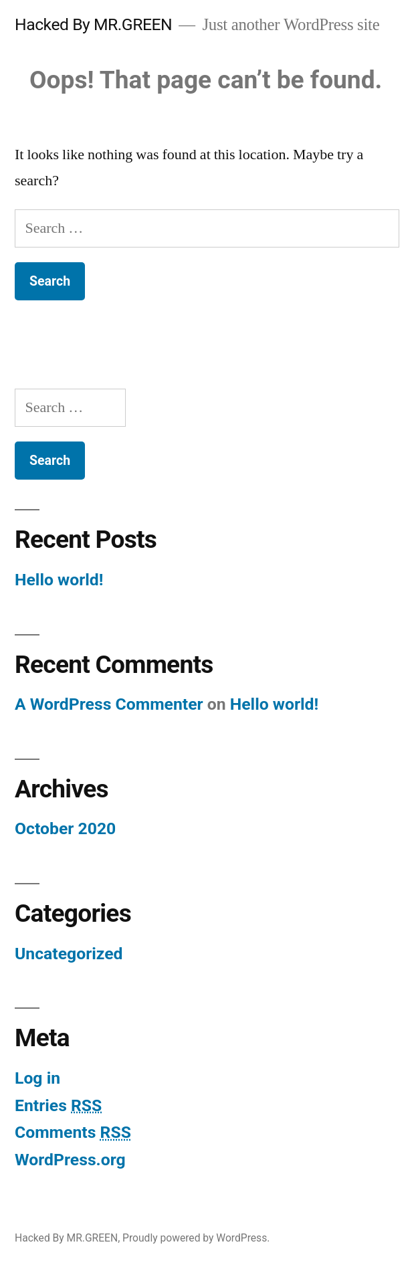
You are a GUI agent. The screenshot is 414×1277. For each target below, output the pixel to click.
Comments (73, 1132)
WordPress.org (70, 1159)
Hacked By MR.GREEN (93, 24)
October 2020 (65, 828)
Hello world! (59, 579)
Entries (58, 1105)
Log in (37, 1078)
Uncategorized (69, 953)
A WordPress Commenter (109, 704)
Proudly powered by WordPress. (196, 1238)
